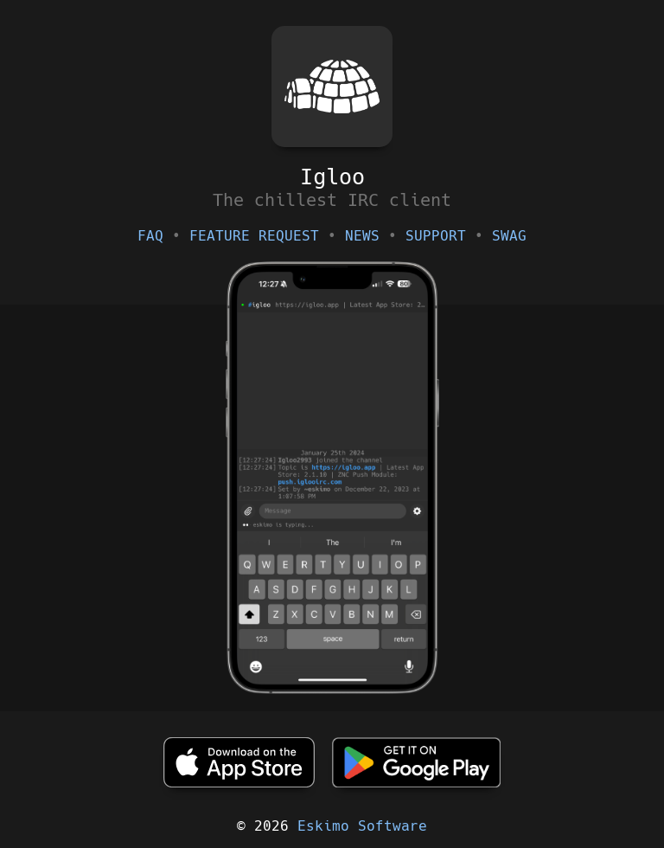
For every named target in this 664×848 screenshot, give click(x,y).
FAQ (150, 236)
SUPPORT (435, 236)
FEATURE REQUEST (254, 236)
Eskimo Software (362, 826)
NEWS (362, 236)
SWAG (509, 236)
